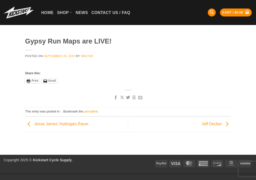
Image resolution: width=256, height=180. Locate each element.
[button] (236, 12)
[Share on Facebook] (116, 98)
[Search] (212, 12)
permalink (91, 111)
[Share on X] (122, 98)
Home (47, 12)
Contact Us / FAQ (111, 12)
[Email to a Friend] (140, 98)
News (82, 12)
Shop (64, 12)
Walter (87, 56)
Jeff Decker (216, 124)
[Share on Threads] (134, 98)
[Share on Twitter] (128, 98)
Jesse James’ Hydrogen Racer (56, 124)
